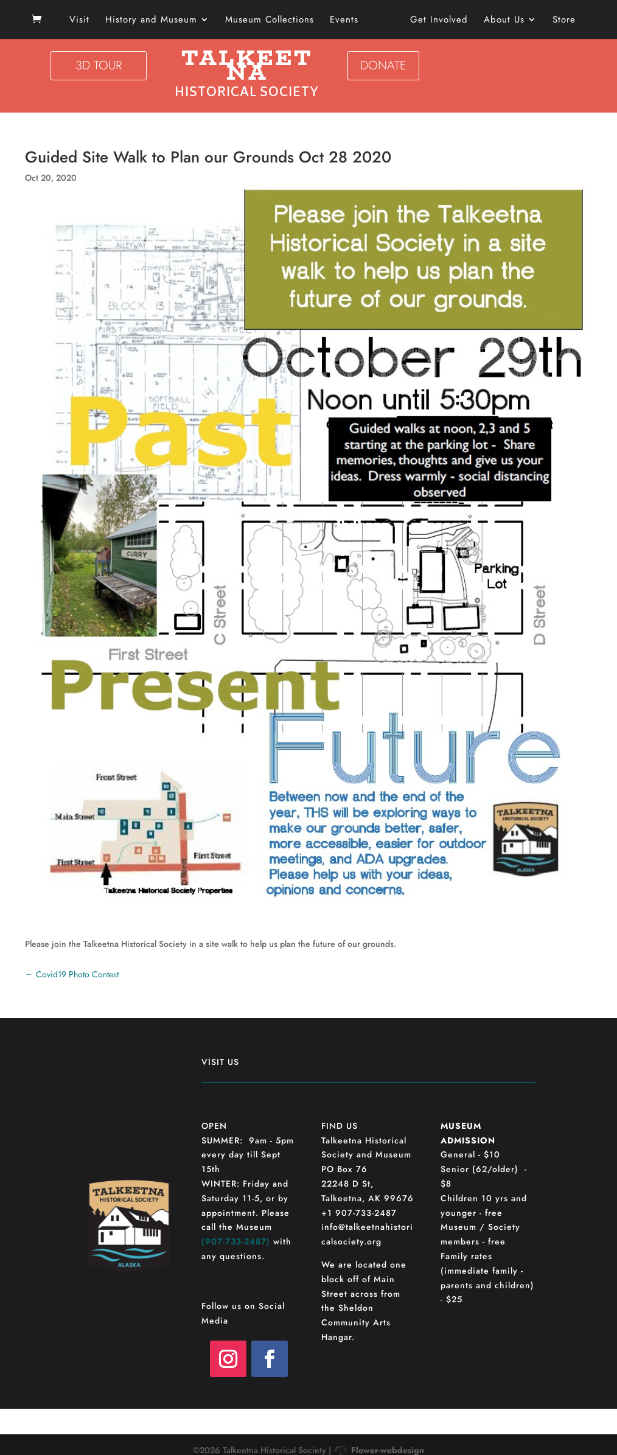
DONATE (383, 65)
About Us (499, 20)
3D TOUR (98, 65)
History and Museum (155, 20)
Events (348, 20)
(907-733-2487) (235, 1241)
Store (559, 20)
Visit (84, 20)
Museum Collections (273, 20)
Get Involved (435, 20)
